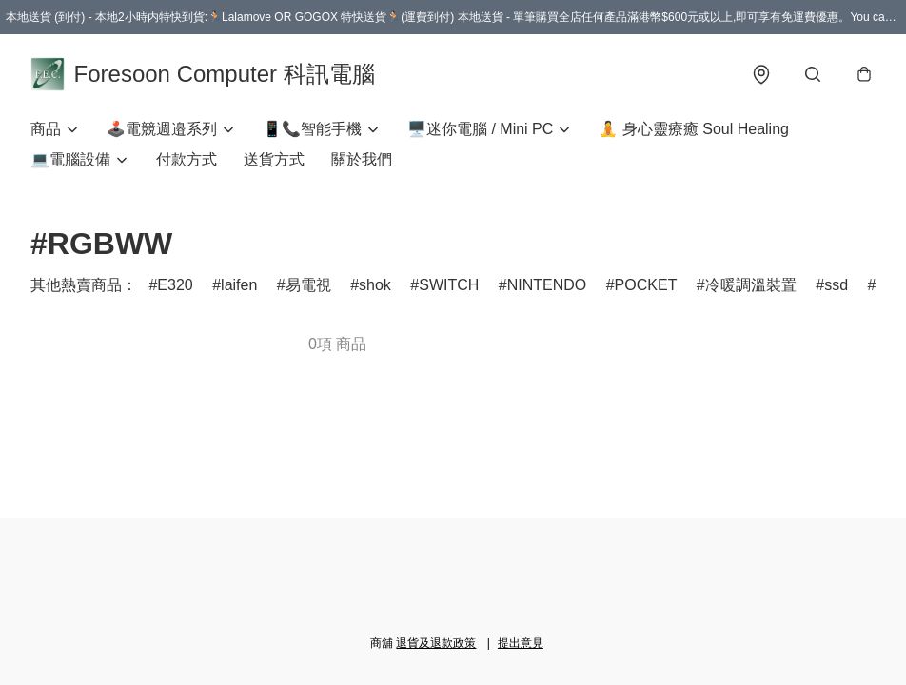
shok (375, 285)
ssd (836, 285)
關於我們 (361, 159)
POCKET (646, 285)
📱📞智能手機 (312, 129)
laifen (239, 285)
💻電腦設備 (70, 159)
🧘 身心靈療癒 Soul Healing (694, 129)
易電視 (308, 285)
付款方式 (186, 159)
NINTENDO (547, 285)
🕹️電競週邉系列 (162, 129)
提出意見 (520, 643)
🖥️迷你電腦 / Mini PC (480, 129)
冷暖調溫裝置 (751, 285)
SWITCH (449, 285)
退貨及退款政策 (436, 643)
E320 (174, 285)
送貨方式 (274, 159)
